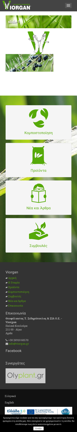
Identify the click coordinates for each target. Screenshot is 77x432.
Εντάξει (38, 428)
